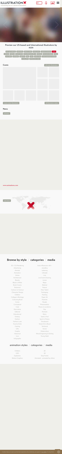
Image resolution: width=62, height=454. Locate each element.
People (44, 302)
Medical (44, 285)
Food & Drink (17, 324)
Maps (44, 282)
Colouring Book (17, 300)
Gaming (17, 326)
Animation (17, 273)
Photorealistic (44, 304)
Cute (17, 307)
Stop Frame (44, 356)
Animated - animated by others (45, 358)
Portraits (44, 312)
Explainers (17, 356)
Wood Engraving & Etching (44, 334)
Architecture (17, 278)
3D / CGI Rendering (17, 265)
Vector (45, 329)
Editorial (17, 312)
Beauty (17, 280)
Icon (17, 336)
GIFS (17, 353)
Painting (44, 295)
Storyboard (44, 321)
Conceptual (17, 304)
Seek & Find (44, 317)
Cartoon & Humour (17, 290)
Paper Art (45, 297)
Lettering (44, 270)
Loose (45, 280)
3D (45, 353)
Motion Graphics (17, 358)
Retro (44, 314)
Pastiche (44, 300)
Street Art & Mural (44, 324)
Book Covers (17, 285)
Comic (17, 302)
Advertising (17, 268)
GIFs (17, 329)
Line (44, 275)
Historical (17, 334)
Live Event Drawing (44, 278)
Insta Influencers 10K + (44, 265)
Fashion (17, 319)
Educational (17, 314)
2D (45, 351)
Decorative (17, 309)
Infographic (17, 338)
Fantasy (17, 317)
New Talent (44, 290)
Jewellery (45, 268)
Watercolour (45, 331)
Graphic (17, 331)
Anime (17, 275)
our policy (44, 452)
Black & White (17, 282)
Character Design (17, 292)
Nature (44, 287)
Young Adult (45, 336)
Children (17, 295)
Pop (44, 309)
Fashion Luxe (17, 321)
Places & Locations (45, 307)
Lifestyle (44, 273)
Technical (45, 326)
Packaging (44, 292)
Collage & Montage (17, 297)
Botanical (17, 287)
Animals (17, 270)
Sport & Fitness (45, 319)
